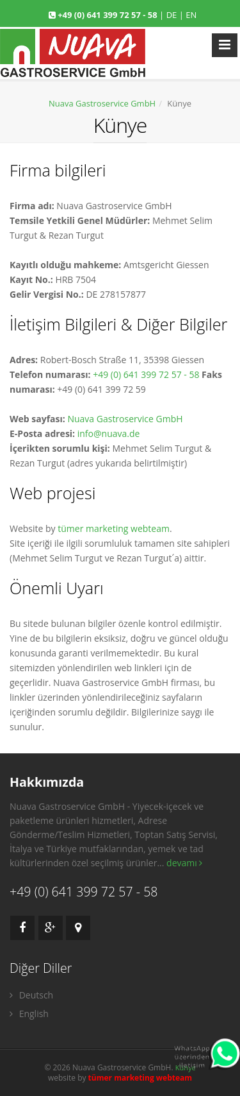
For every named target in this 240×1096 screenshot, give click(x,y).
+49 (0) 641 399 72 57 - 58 (108, 15)
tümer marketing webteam (114, 528)
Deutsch (31, 995)
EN (191, 15)
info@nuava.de (108, 433)
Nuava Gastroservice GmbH (102, 103)
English (29, 1013)
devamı (184, 863)
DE (171, 15)
